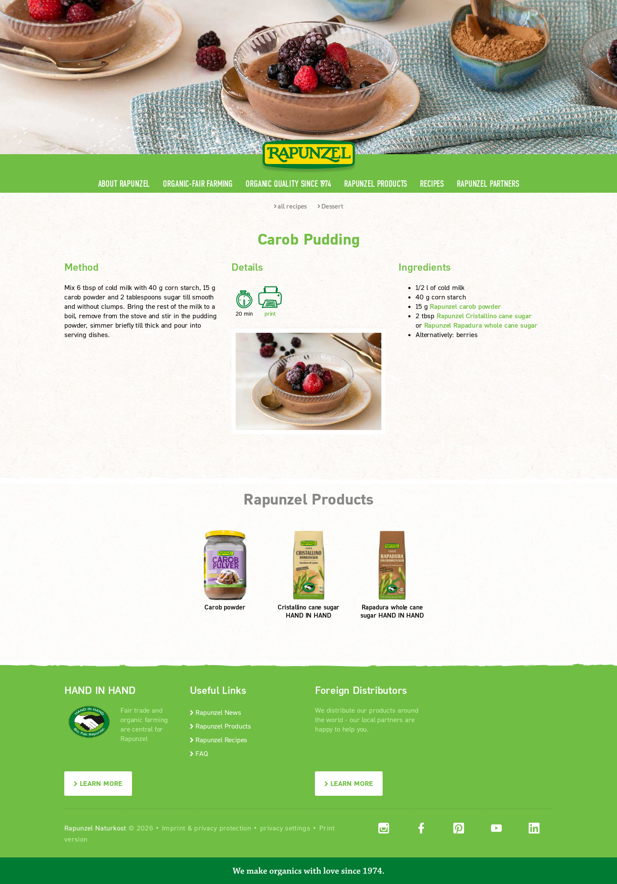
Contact (480, 6)
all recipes (290, 206)
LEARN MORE (98, 783)
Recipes (432, 184)
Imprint (173, 828)
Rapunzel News (215, 712)
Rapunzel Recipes (219, 739)
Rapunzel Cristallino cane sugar (484, 315)
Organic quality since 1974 (288, 184)
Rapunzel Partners (488, 184)
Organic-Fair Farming (198, 184)
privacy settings (285, 828)
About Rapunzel (124, 184)
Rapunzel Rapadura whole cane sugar (481, 325)
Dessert (330, 206)
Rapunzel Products (375, 184)
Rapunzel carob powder (465, 306)
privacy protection (222, 828)
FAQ (199, 753)
